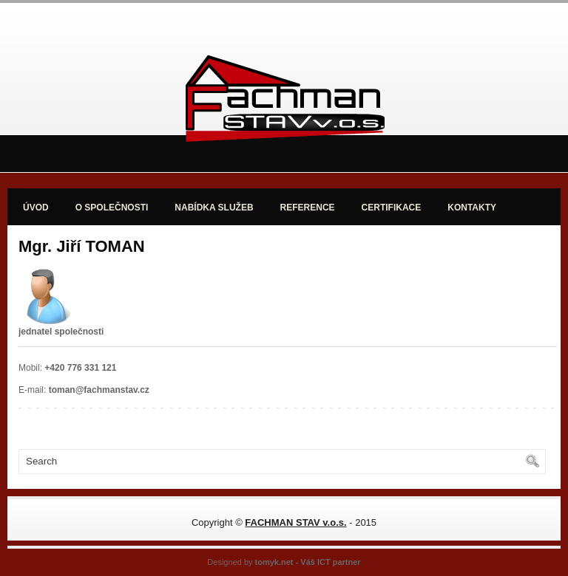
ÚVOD (36, 207)
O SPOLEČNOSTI (112, 207)
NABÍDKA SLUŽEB (214, 207)
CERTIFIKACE (392, 207)
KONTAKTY (471, 207)
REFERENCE (307, 207)
